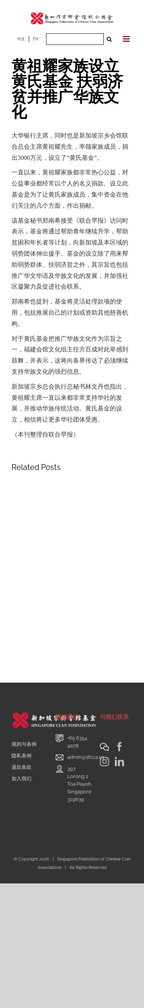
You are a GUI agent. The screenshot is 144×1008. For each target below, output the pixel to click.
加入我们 (21, 778)
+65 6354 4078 (77, 742)
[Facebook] (119, 746)
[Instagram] (104, 761)
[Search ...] (75, 39)
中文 (21, 39)
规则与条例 (24, 744)
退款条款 (21, 767)
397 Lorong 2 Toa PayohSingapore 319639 (79, 784)
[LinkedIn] (119, 761)
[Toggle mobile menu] (127, 39)
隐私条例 (21, 755)
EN (35, 39)
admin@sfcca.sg (85, 757)
